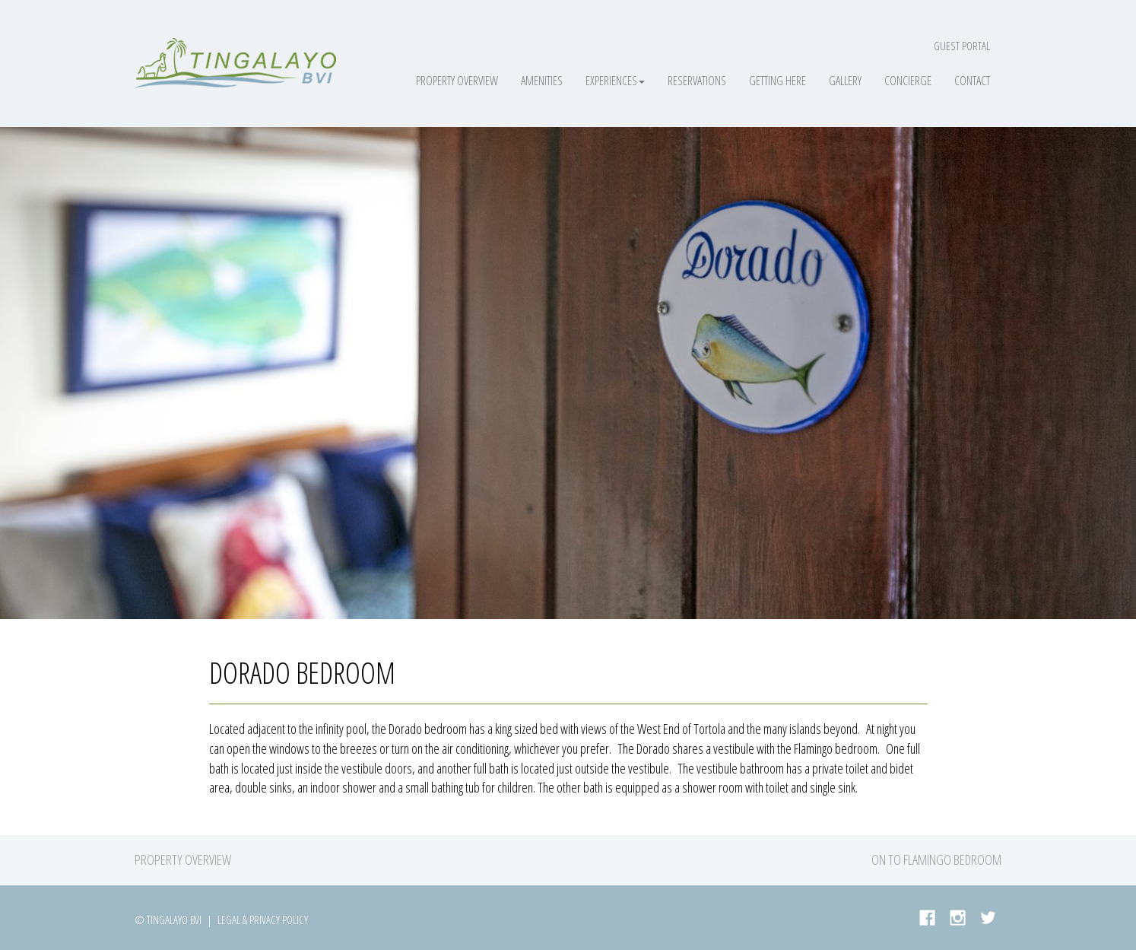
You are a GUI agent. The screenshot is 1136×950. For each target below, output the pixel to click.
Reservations (697, 80)
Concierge (907, 80)
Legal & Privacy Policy (262, 919)
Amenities (542, 80)
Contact (972, 80)
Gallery (845, 80)
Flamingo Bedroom (952, 859)
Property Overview (457, 80)
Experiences (615, 80)
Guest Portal (962, 45)
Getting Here (777, 80)
